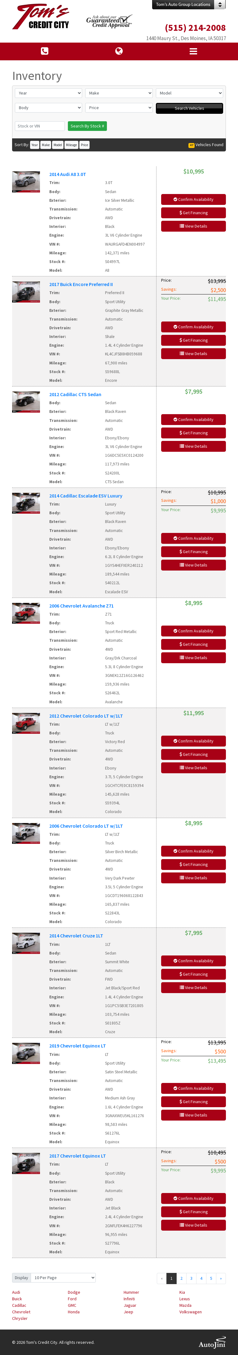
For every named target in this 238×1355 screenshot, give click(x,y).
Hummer (131, 1292)
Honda (74, 1312)
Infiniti (129, 1299)
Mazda (185, 1305)
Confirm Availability (194, 199)
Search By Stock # (87, 126)
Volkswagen (190, 1312)
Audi (16, 1292)
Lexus (184, 1299)
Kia (182, 1292)
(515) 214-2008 (195, 27)
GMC (72, 1305)
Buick (17, 1299)
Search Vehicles (189, 108)
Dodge (74, 1292)
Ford (72, 1299)
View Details (193, 226)
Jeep (128, 1312)
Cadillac (19, 1305)
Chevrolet (21, 1312)
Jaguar (130, 1305)
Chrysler (20, 1318)
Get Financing (193, 212)
